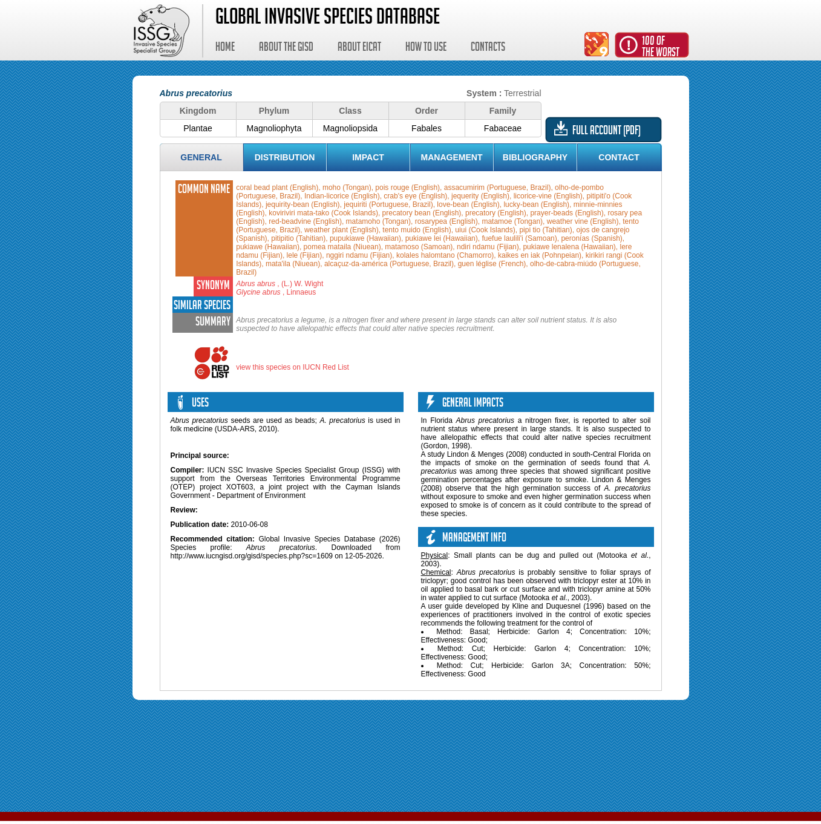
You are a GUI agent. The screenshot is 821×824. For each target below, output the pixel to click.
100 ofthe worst (660, 48)
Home (225, 48)
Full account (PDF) (606, 132)
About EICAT (359, 48)
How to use (425, 48)
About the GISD (286, 48)
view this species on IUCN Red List (292, 367)
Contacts (488, 48)
